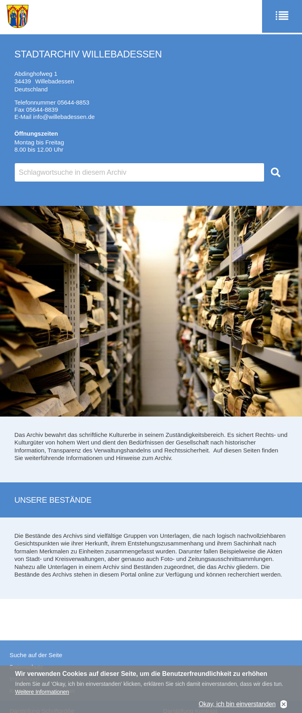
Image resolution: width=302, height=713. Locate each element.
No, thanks (283, 706)
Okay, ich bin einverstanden (237, 705)
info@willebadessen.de (64, 116)
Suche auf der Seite (36, 655)
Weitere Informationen (42, 693)
